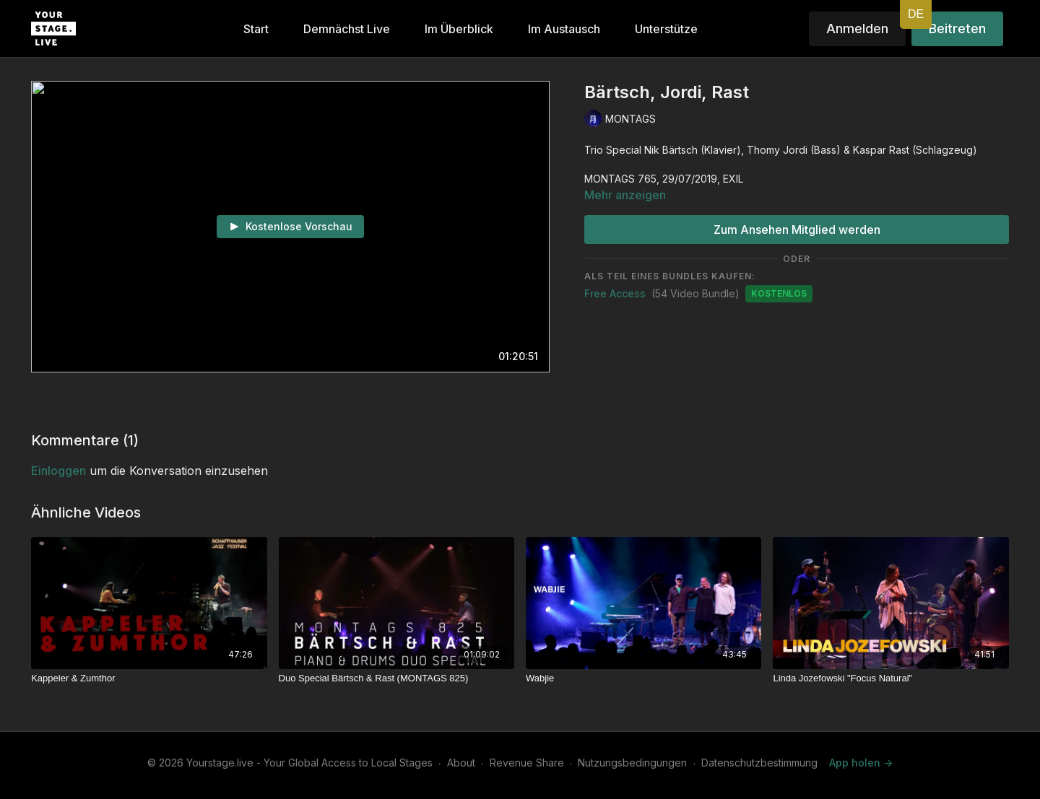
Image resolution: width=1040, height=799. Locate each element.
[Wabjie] (643, 678)
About (461, 762)
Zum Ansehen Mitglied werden (797, 229)
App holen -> (861, 762)
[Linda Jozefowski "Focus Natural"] (890, 678)
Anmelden (857, 28)
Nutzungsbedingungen (632, 762)
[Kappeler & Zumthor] (148, 678)
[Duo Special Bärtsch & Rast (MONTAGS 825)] (396, 678)
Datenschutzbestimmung (759, 762)
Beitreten (957, 28)
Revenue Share (527, 762)
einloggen (58, 470)
